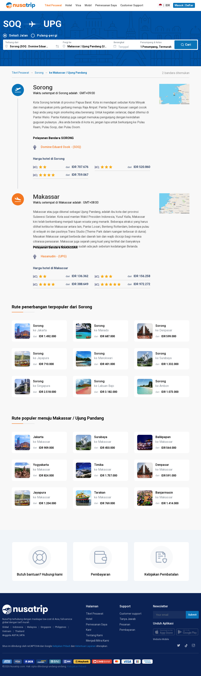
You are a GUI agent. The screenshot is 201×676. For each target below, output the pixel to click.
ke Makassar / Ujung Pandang (68, 72)
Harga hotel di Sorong (49, 159)
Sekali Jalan (18, 35)
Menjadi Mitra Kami (97, 640)
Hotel (68, 5)
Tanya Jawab (128, 618)
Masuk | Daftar (184, 5)
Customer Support (131, 5)
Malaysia (32, 627)
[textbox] (28, 44)
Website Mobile (161, 639)
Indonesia (18, 627)
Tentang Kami (94, 635)
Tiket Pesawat (53, 5)
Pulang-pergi (47, 35)
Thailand (19, 631)
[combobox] (28, 44)
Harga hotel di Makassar (50, 268)
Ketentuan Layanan (85, 646)
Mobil (88, 5)
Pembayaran (127, 629)
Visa (78, 5)
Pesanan (125, 624)
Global (5, 627)
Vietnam (6, 631)
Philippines (60, 627)
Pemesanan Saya (106, 5)
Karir (88, 629)
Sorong (39, 72)
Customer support (130, 613)
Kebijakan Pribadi (62, 646)
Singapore (46, 627)
